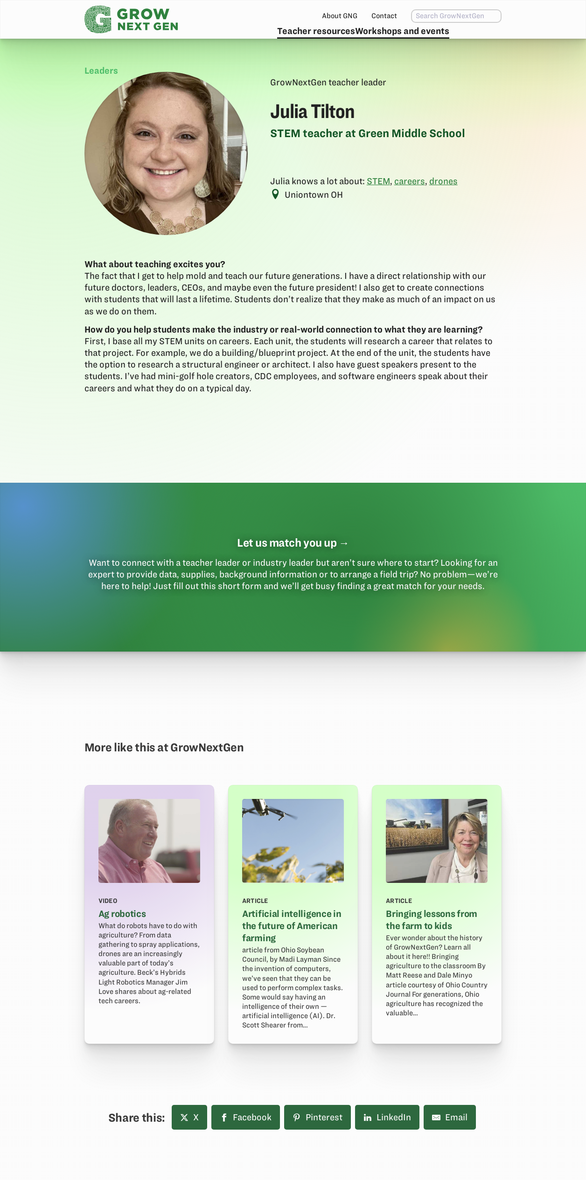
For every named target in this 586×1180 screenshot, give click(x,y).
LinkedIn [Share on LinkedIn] (387, 1139)
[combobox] (437, 16)
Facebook (246, 1139)
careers (409, 203)
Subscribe (472, 39)
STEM (378, 203)
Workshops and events (381, 40)
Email (449, 1139)
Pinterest (317, 1139)
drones (443, 203)
